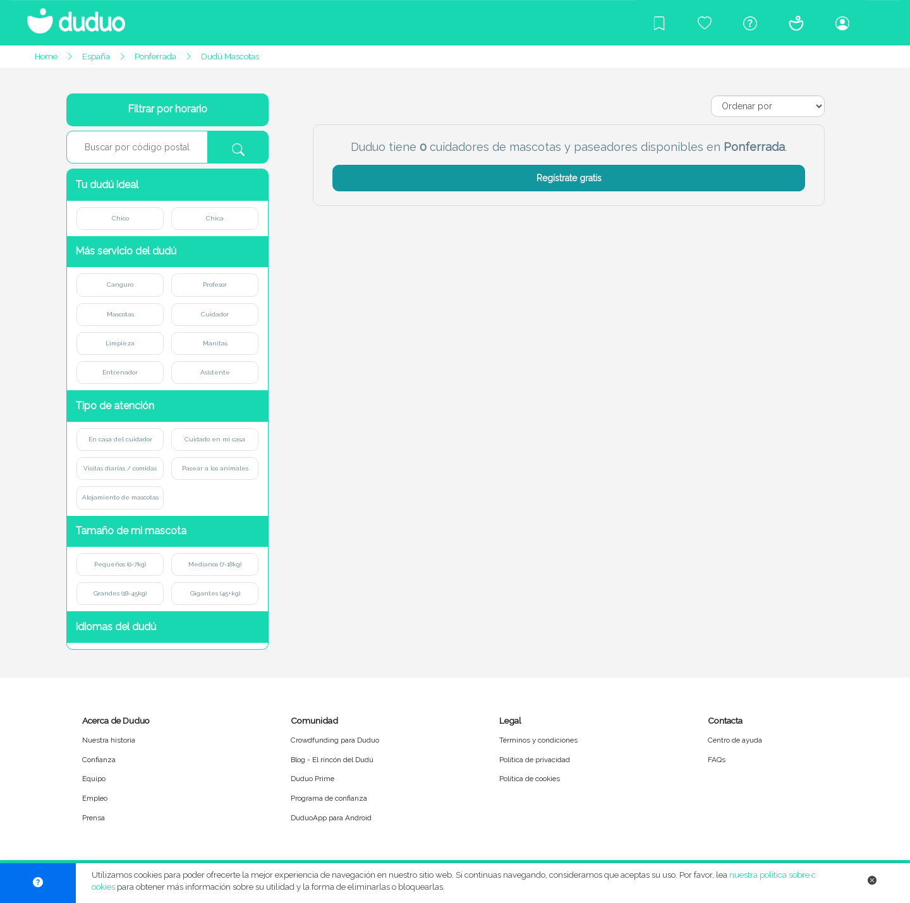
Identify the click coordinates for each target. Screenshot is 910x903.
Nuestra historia (108, 740)
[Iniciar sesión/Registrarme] (842, 22)
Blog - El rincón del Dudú (332, 759)
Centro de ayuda (735, 740)
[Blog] (659, 22)
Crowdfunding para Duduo (335, 740)
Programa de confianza (329, 798)
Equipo (94, 778)
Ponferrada (155, 56)
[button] (167, 184)
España (96, 56)
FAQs (716, 759)
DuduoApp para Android (331, 817)
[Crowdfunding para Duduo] (704, 22)
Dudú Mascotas (230, 56)
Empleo (94, 798)
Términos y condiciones (538, 740)
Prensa (93, 817)
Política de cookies (529, 778)
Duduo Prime (312, 778)
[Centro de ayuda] (750, 22)
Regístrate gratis (569, 178)
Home (46, 56)
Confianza (99, 759)
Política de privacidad (534, 759)
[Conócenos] (796, 22)
